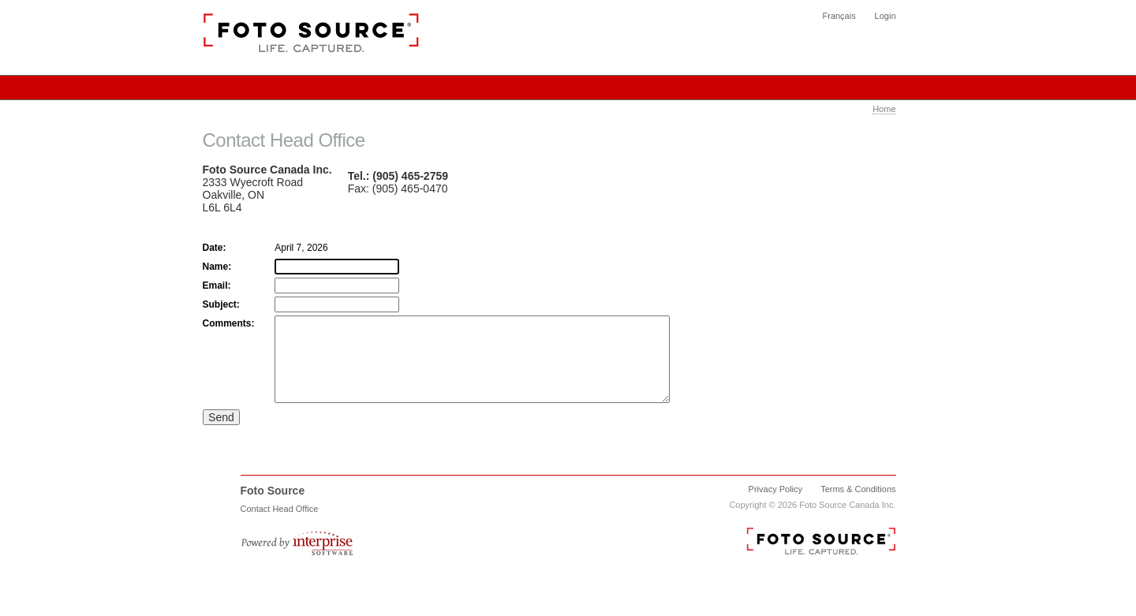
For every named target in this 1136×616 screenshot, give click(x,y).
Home (884, 109)
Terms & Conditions (857, 505)
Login (885, 16)
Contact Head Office (280, 525)
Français (839, 16)
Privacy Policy (775, 505)
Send (221, 433)
